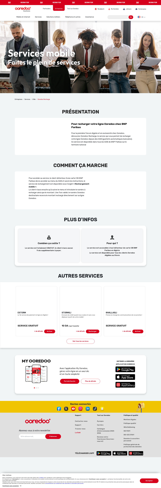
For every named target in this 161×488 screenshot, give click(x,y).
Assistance (89, 17)
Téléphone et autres (72, 17)
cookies (41, 477)
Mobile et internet (23, 17)
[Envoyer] (131, 17)
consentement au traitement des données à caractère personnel (64, 483)
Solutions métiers (53, 17)
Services (38, 17)
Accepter (149, 481)
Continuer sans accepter (10, 486)
